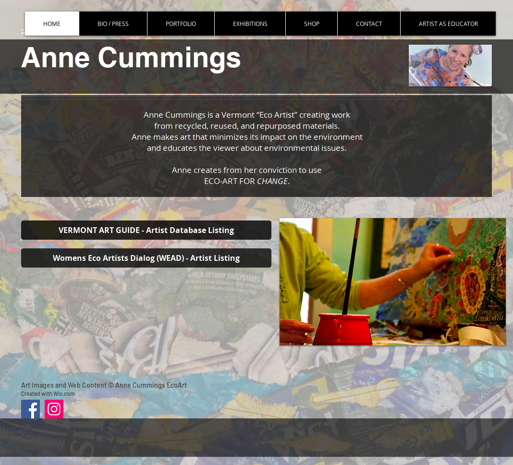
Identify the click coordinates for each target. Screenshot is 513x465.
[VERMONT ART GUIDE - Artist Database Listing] (146, 230)
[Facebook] (30, 409)
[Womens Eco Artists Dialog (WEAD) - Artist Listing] (146, 258)
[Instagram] (54, 409)
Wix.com (64, 393)
